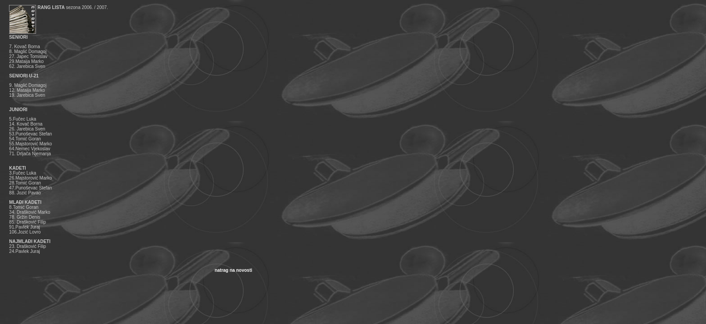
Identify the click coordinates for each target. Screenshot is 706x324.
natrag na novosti (233, 270)
